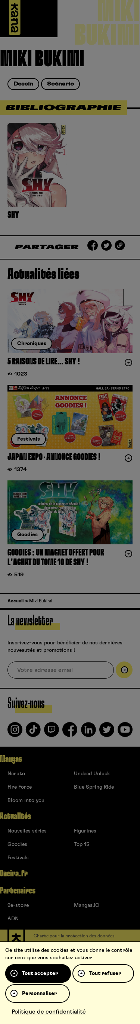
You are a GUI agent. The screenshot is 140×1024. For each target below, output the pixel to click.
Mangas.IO (86, 905)
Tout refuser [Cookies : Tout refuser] (105, 973)
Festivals (18, 857)
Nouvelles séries (27, 831)
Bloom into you (25, 800)
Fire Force (19, 787)
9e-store (18, 905)
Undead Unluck (92, 773)
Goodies (17, 844)
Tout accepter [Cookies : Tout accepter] (40, 973)
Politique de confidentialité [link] (49, 1012)
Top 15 (81, 844)
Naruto (16, 773)
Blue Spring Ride (94, 787)
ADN (13, 918)
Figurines (85, 831)
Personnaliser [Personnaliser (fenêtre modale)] (39, 993)
